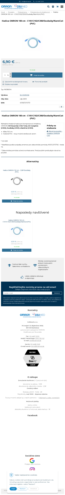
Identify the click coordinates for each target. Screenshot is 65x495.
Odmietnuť (33, 489)
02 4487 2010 (39, 1)
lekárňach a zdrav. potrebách (49, 398)
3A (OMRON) (24, 95)
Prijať (13, 489)
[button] (48, 7)
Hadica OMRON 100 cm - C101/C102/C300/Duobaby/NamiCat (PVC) (17, 221)
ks (8, 75)
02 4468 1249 (35, 344)
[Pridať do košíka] (37, 75)
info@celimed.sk (26, 1)
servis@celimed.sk (37, 346)
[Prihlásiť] (53, 7)
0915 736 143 (39, 338)
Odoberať (57, 293)
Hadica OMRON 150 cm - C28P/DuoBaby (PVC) (16, 171)
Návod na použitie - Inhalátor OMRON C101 (54, 133)
